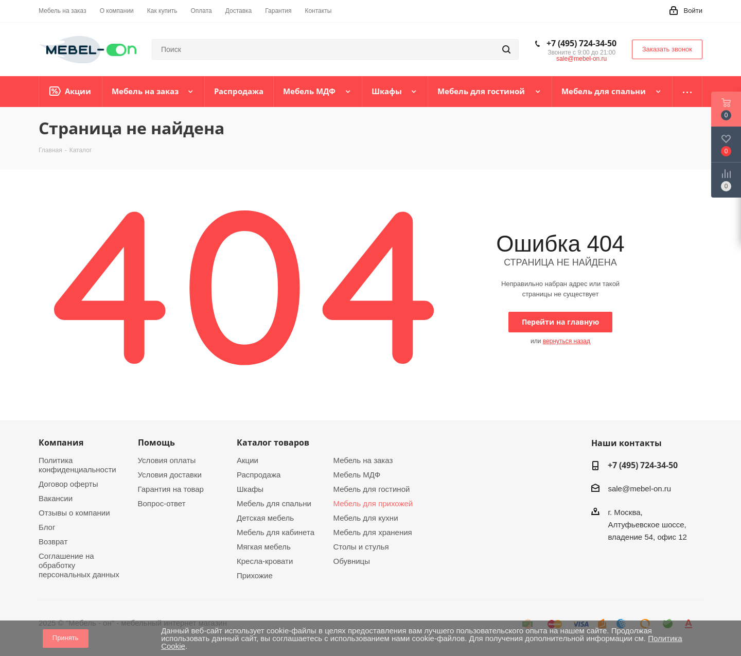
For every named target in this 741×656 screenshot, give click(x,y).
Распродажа (258, 474)
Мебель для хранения (372, 532)
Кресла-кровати (265, 561)
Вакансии (56, 498)
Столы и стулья (361, 546)
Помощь (156, 442)
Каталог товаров (273, 442)
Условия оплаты (167, 460)
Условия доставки (170, 474)
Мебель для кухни (365, 517)
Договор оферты (68, 484)
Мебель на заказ (363, 460)
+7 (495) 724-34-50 (581, 43)
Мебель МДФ (357, 474)
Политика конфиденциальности (77, 465)
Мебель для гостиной (371, 489)
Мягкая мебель (264, 546)
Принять (65, 638)
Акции (247, 460)
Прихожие (255, 575)
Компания (61, 442)
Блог (47, 527)
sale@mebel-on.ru (581, 58)
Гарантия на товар (171, 489)
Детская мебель (265, 517)
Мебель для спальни (274, 503)
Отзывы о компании (74, 512)
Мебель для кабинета (275, 532)
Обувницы (351, 561)
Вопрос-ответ (162, 503)
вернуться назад (566, 341)
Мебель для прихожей (373, 503)
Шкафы (250, 489)
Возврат (53, 541)
